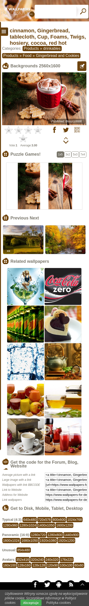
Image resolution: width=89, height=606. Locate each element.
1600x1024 (11, 540)
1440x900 (71, 535)
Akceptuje (31, 603)
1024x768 (74, 520)
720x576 (44, 520)
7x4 (82, 154)
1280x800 (54, 535)
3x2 (68, 154)
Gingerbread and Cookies (57, 56)
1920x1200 (66, 540)
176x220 (66, 559)
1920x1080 (48, 540)
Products (31, 48)
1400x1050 (46, 525)
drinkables (52, 48)
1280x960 (10, 525)
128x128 (38, 565)
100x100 (66, 565)
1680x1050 (29, 540)
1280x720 (38, 535)
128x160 (24, 565)
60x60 (79, 565)
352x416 (22, 559)
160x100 (9, 565)
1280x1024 (28, 525)
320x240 (37, 559)
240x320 (52, 559)
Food (27, 56)
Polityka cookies (58, 602)
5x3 (75, 154)
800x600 (59, 520)
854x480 (23, 550)
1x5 (60, 154)
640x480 (29, 520)
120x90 (52, 565)
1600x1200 (64, 525)
